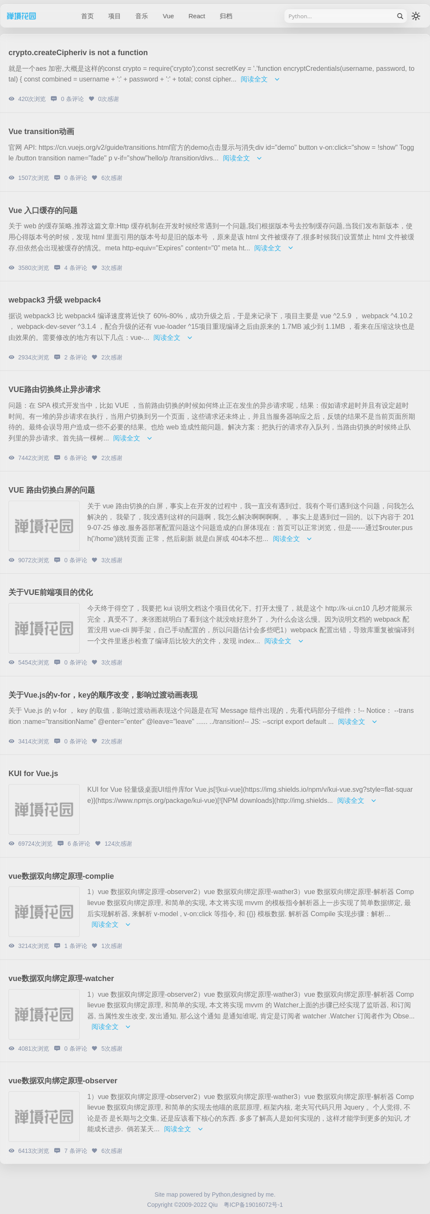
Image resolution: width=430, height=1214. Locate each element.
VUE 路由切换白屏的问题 (51, 490)
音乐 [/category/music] (142, 16)
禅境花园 (32, 16)
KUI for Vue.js (33, 773)
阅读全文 (261, 79)
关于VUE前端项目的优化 (50, 592)
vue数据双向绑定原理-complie (61, 876)
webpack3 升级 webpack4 (54, 300)
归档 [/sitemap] (226, 16)
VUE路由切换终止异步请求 (54, 389)
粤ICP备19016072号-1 (253, 1204)
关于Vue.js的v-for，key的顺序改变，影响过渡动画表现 (102, 695)
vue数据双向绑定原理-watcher (61, 978)
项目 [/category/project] (114, 16)
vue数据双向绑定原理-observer (62, 1081)
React (197, 16)
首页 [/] (87, 16)
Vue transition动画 (41, 131)
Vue (168, 16)
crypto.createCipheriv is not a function (78, 52)
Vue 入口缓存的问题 (43, 210)
